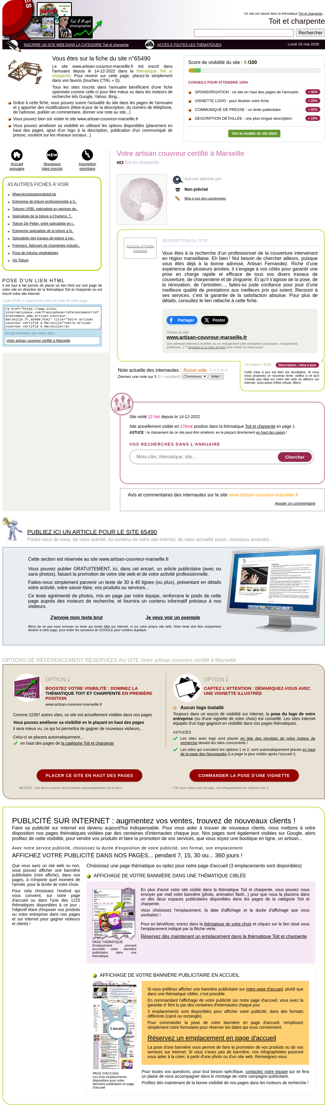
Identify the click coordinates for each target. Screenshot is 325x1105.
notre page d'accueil (264, 989)
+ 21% (313, 109)
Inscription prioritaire (87, 166)
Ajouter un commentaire (295, 503)
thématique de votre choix (228, 924)
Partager (186, 320)
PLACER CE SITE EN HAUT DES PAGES (89, 775)
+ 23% (313, 100)
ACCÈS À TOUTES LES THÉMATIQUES (189, 45)
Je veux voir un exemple (173, 617)
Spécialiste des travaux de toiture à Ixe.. (43, 238)
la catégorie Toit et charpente (87, 743)
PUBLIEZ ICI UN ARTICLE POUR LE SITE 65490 (92, 532)
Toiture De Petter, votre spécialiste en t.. (43, 224)
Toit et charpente (310, 13)
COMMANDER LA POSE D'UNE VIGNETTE (244, 775)
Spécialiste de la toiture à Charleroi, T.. (42, 216)
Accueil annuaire (17, 166)
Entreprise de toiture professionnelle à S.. (44, 202)
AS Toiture (20, 260)
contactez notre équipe (267, 1071)
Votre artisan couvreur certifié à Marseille (38, 346)
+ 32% (313, 92)
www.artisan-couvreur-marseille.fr (207, 337)
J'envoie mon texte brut (76, 617)
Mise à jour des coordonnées (205, 198)
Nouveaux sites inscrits (52, 166)
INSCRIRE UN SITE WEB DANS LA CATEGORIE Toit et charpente (76, 45)
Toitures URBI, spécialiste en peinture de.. (45, 209)
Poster (218, 320)
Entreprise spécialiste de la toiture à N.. (43, 231)
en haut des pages (270, 432)
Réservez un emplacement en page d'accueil (212, 1038)
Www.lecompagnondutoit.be (34, 194)
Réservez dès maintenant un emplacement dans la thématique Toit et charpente (224, 936)
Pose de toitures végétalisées (35, 253)
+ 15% (313, 118)
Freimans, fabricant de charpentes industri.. (46, 246)
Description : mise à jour (297, 365)
